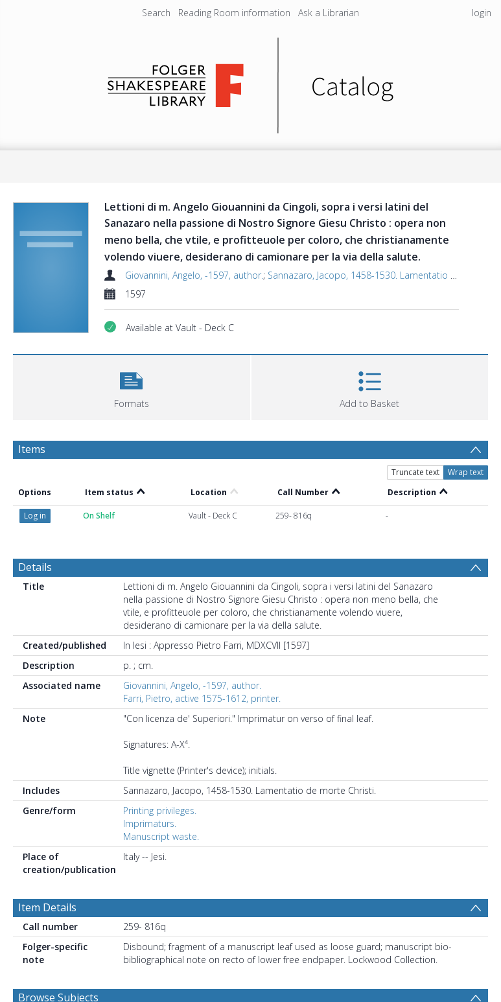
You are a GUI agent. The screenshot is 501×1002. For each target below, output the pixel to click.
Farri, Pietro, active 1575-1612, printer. (202, 698)
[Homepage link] (250, 82)
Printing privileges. (159, 810)
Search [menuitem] (156, 12)
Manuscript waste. (161, 836)
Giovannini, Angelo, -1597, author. (194, 275)
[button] (131, 386)
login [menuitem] (481, 12)
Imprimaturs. (149, 823)
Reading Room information (234, 12)
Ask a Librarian (328, 12)
